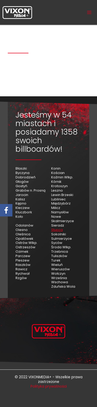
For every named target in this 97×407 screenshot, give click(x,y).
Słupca (57, 229)
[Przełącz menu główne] (89, 12)
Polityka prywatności (49, 386)
